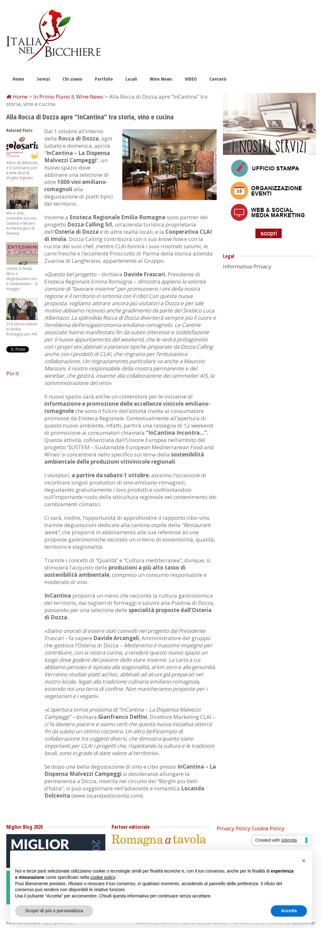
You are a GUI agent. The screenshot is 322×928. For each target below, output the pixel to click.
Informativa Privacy (247, 266)
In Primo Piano (51, 96)
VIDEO (191, 79)
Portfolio (104, 79)
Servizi (43, 79)
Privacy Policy (234, 828)
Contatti (217, 79)
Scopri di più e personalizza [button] (54, 910)
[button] (304, 861)
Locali (131, 79)
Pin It (12, 373)
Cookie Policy (268, 828)
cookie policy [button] (102, 877)
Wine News (161, 79)
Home (18, 79)
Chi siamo (72, 79)
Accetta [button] (289, 910)
